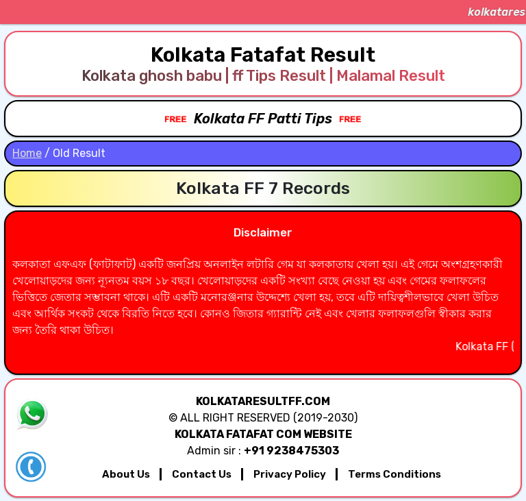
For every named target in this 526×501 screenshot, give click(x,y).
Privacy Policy (289, 474)
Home (27, 153)
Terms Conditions (394, 474)
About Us (126, 474)
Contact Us (201, 474)
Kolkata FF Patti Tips (263, 118)
